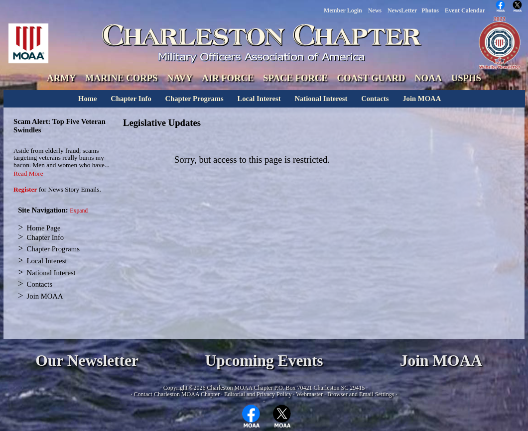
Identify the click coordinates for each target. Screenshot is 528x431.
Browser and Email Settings (360, 394)
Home (87, 99)
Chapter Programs (194, 99)
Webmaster (309, 394)
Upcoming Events (264, 360)
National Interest (320, 99)
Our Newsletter (86, 360)
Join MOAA (421, 99)
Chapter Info (131, 99)
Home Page (44, 228)
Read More (28, 173)
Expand (79, 211)
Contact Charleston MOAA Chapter (177, 394)
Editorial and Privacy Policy (258, 394)
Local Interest (258, 99)
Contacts (375, 99)
